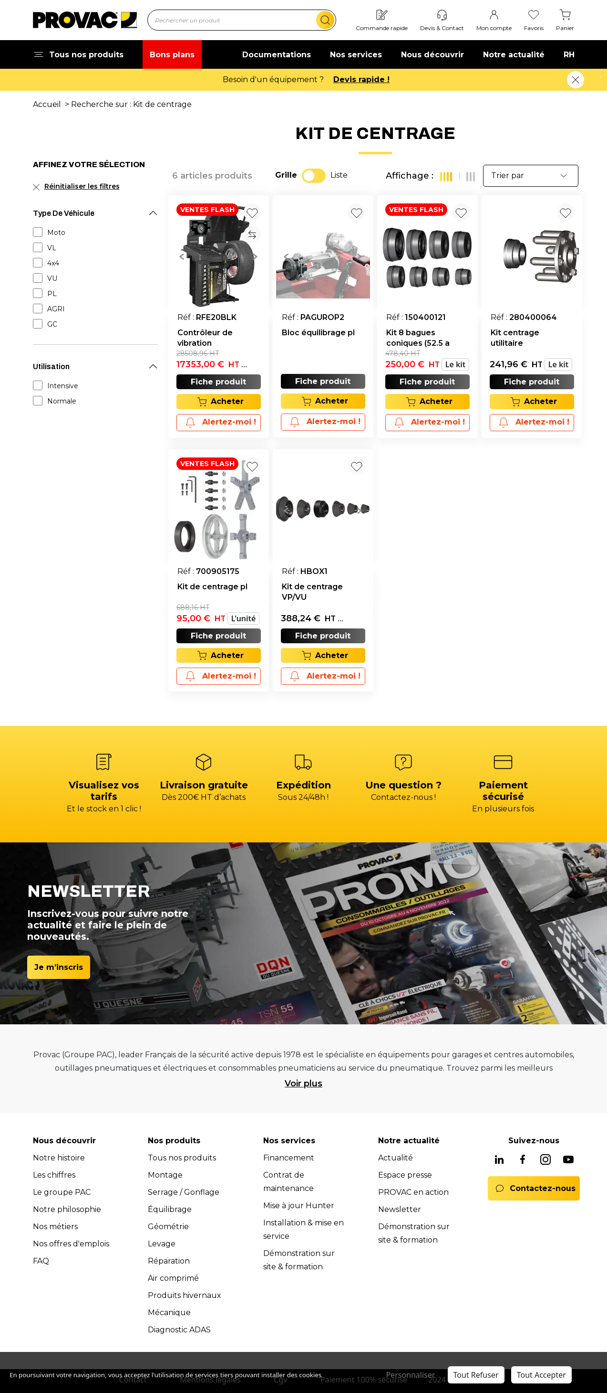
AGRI (56, 309)
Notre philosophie (67, 1209)
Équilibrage (170, 1209)
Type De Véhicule (63, 213)
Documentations (276, 54)
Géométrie (168, 1226)
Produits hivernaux (184, 1295)
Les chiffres (54, 1175)
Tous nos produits (182, 1157)
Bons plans (172, 54)
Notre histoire (59, 1157)
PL (52, 293)
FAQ (41, 1260)
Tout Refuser (476, 1375)
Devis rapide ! (361, 79)
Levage (161, 1243)
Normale (61, 401)
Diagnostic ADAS (179, 1329)
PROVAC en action (413, 1192)
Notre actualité (514, 54)
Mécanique (169, 1312)
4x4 (53, 263)
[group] (219, 255)
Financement (288, 1157)
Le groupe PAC (62, 1192)
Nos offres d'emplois (71, 1243)
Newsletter (399, 1209)
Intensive (62, 386)
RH (569, 54)
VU (52, 278)
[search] (325, 20)
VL (51, 248)
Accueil (47, 104)
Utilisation (51, 366)
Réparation (169, 1260)
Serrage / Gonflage (183, 1192)
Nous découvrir (432, 54)
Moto (56, 232)
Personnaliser (410, 1375)
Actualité (395, 1157)
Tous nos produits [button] (78, 54)
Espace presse (405, 1175)
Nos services (356, 54)
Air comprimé (173, 1278)
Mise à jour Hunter (298, 1205)
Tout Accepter (541, 1375)
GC (52, 324)
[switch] (314, 176)
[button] (182, 256)
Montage (165, 1175)
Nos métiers (55, 1226)
